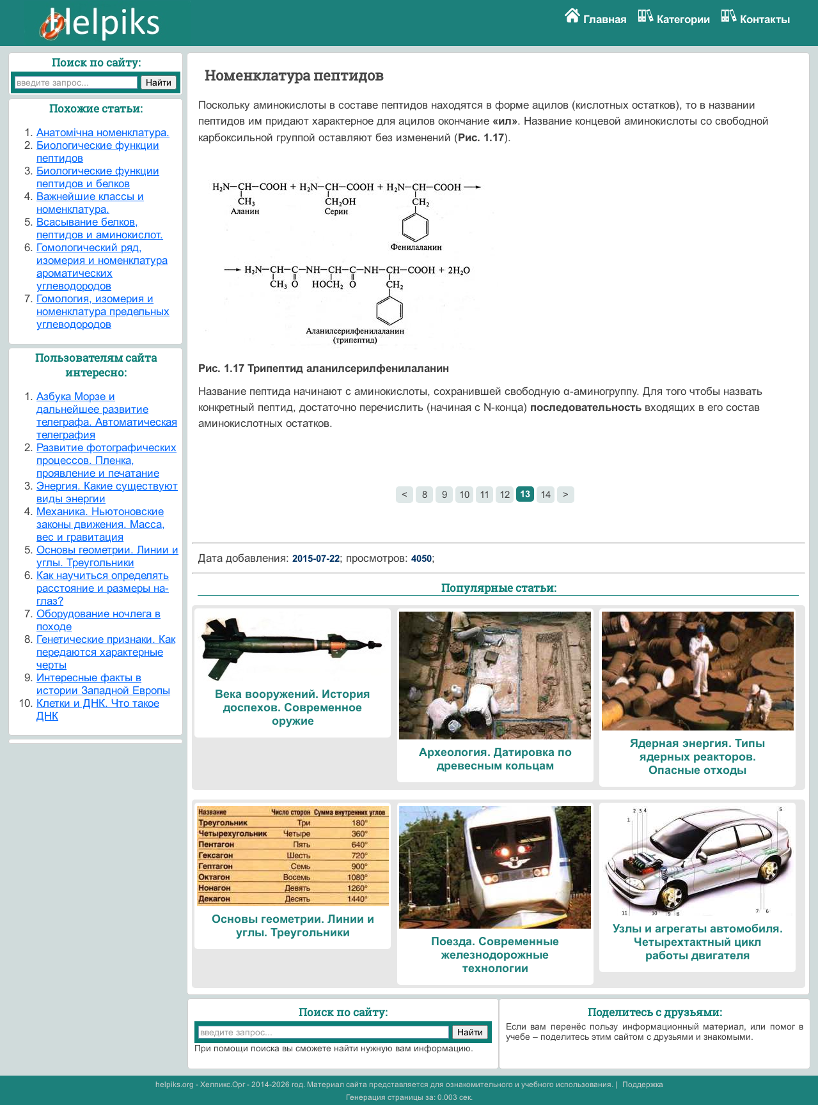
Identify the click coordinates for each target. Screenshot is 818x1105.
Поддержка (642, 1084)
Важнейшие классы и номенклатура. (90, 202)
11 (484, 494)
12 (504, 494)
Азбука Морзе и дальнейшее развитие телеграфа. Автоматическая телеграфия (106, 415)
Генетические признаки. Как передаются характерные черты (105, 652)
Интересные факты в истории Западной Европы (103, 684)
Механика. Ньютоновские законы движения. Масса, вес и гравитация (100, 524)
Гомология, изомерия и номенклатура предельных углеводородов (102, 311)
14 (545, 494)
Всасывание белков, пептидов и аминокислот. (99, 228)
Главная (605, 19)
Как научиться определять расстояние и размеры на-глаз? (102, 588)
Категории (683, 19)
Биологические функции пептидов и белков (97, 177)
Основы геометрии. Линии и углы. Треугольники (107, 556)
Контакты (765, 19)
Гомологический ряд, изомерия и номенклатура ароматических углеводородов (102, 267)
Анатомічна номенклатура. (102, 133)
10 (464, 494)
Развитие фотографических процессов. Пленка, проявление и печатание (106, 460)
